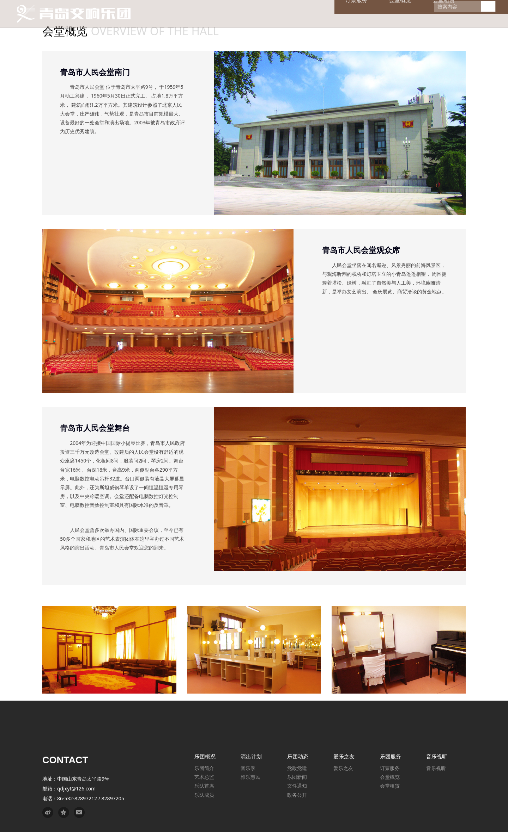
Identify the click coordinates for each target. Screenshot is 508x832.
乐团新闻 (297, 777)
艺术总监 (204, 777)
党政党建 (297, 768)
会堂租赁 (390, 785)
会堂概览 (390, 777)
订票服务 (390, 768)
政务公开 (297, 794)
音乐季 (248, 768)
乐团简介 (204, 768)
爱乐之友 (343, 768)
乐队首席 (204, 785)
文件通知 (297, 785)
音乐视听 (436, 768)
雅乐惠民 (250, 777)
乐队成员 (204, 794)
